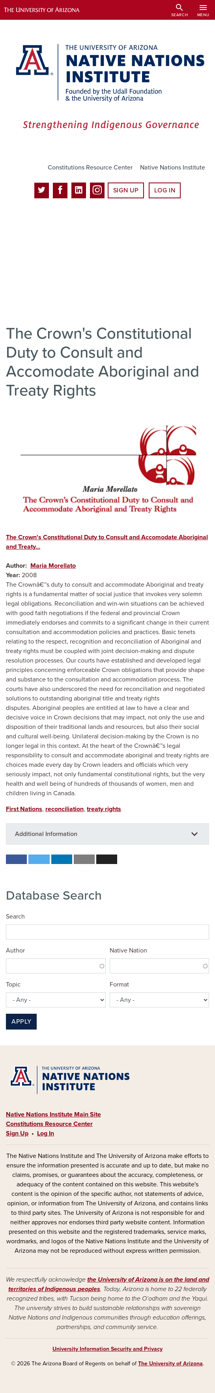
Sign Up (125, 190)
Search (15, 917)
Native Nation (128, 950)
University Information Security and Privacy (107, 1349)
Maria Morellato (53, 566)
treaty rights (104, 809)
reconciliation (64, 809)
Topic (13, 984)
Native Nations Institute (172, 167)
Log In (164, 190)
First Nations (24, 809)
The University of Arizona (170, 1363)
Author (15, 950)
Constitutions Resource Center (90, 167)
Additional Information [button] (46, 834)
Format (119, 984)
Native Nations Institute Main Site (53, 1114)
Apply (21, 1022)
